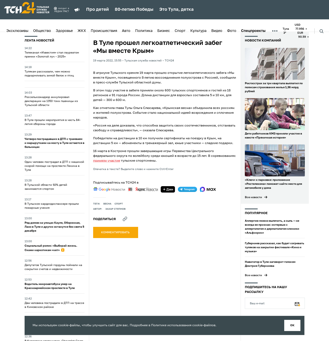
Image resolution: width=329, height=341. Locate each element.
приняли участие (106, 160)
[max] (208, 189)
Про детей (97, 9)
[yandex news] (143, 189)
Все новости (253, 197)
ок (292, 325)
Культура (198, 31)
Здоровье (64, 31)
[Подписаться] (297, 303)
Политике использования (171, 325)
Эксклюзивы (17, 31)
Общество (42, 31)
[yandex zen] (168, 189)
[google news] (109, 189)
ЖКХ (82, 31)
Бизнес (163, 31)
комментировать (115, 232)
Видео (216, 31)
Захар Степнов (115, 209)
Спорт (180, 31)
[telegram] (187, 189)
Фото (231, 31)
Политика (144, 31)
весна (107, 204)
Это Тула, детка (176, 9)
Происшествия (104, 31)
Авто (126, 31)
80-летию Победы (134, 9)
